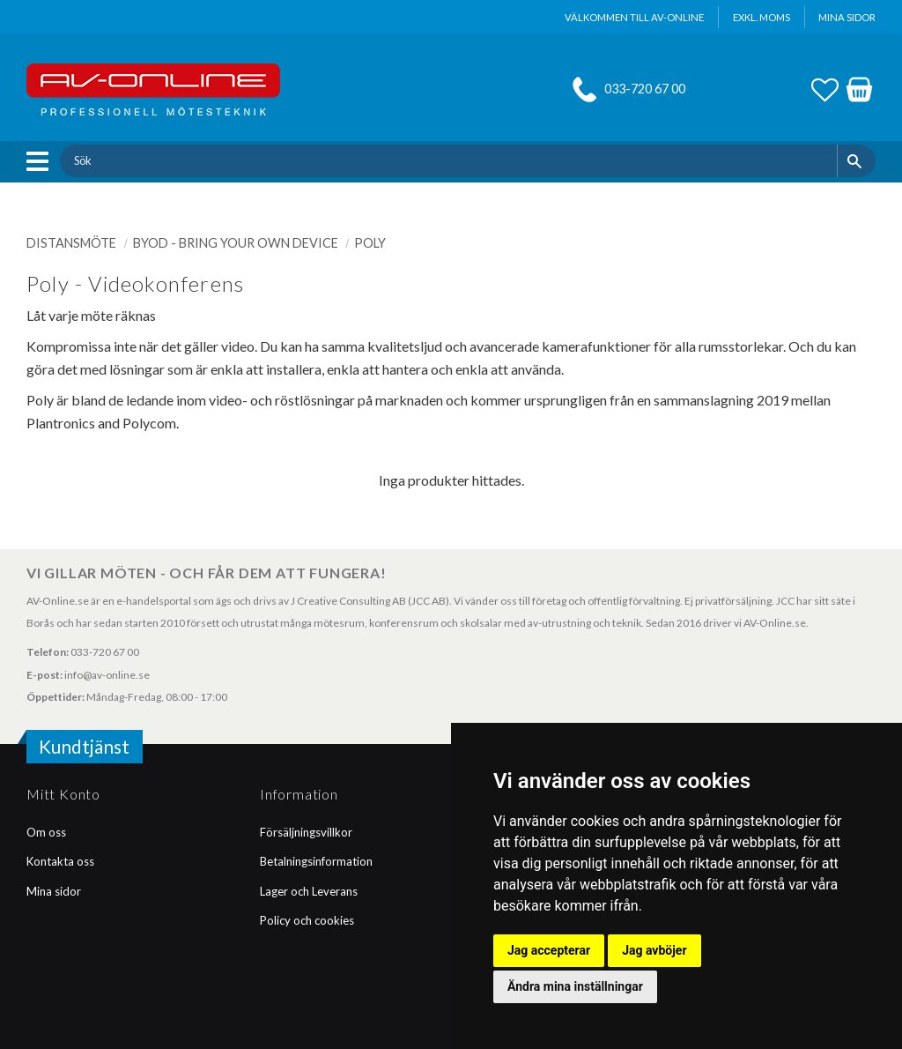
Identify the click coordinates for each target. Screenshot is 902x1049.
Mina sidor (53, 891)
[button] (41, 161)
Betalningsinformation (316, 861)
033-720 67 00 (644, 88)
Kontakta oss (60, 861)
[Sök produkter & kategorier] (448, 160)
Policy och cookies (307, 920)
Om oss (46, 832)
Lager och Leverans (309, 891)
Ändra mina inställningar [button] (575, 986)
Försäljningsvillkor (306, 832)
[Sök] (857, 160)
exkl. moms (761, 17)
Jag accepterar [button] (548, 950)
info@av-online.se (107, 674)
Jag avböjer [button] (654, 950)
